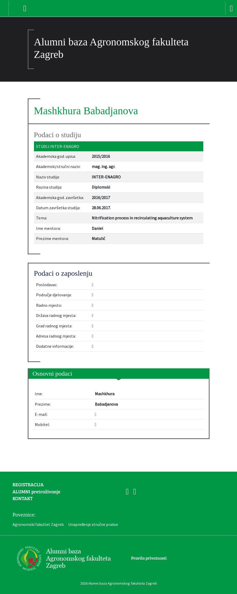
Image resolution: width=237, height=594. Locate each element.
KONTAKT (23, 498)
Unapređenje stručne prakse (93, 524)
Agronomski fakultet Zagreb (38, 524)
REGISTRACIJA (28, 484)
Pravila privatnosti (149, 558)
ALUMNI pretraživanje (36, 491)
